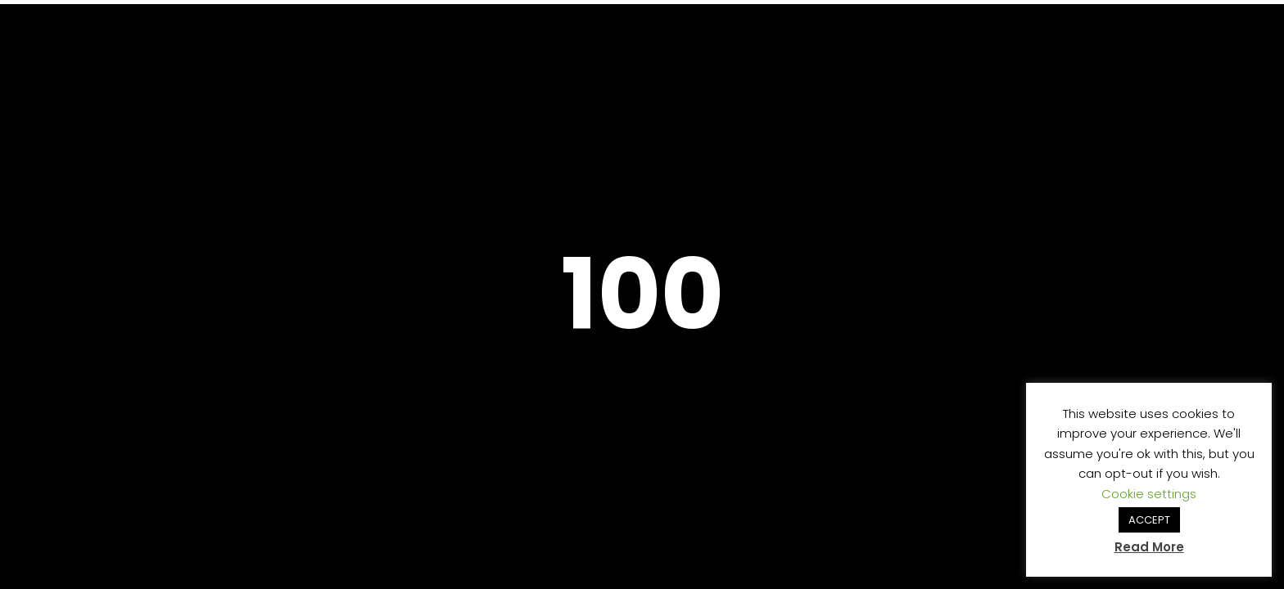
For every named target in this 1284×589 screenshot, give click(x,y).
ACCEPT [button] (1149, 520)
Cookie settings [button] (1148, 493)
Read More (1149, 546)
